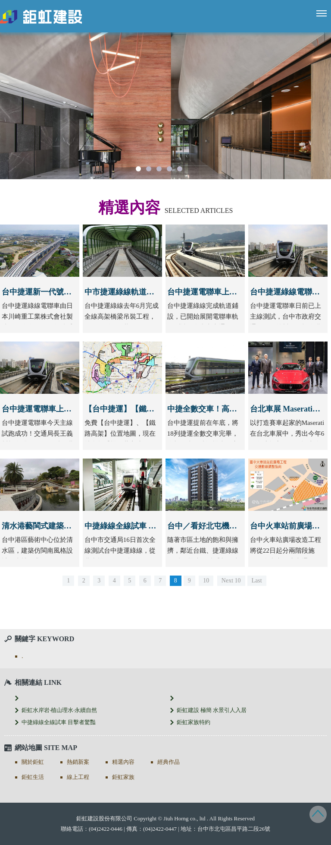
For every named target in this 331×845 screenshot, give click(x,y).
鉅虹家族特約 (193, 722)
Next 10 (231, 580)
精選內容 (123, 762)
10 (206, 580)
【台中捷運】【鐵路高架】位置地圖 (146, 409)
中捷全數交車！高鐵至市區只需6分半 (231, 409)
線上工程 (78, 777)
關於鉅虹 (33, 762)
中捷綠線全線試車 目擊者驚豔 (135, 526)
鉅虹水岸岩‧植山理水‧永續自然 (59, 710)
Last (257, 580)
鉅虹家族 (123, 777)
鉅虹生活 (33, 777)
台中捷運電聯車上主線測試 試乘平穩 (65, 409)
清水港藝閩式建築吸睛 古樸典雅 (57, 526)
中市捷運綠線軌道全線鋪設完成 (138, 292)
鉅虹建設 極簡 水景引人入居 (212, 710)
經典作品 (168, 762)
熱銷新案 (78, 762)
